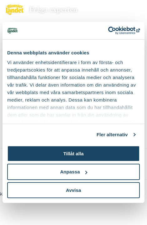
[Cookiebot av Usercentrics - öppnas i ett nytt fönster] (112, 31)
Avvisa (73, 190)
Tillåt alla (73, 153)
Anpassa (73, 171)
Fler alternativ (112, 134)
